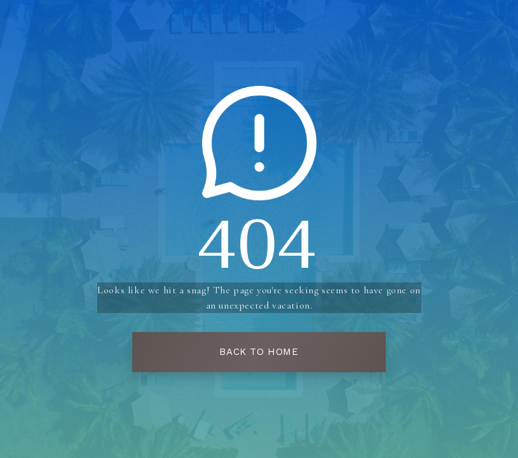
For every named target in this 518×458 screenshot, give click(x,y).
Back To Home (258, 351)
